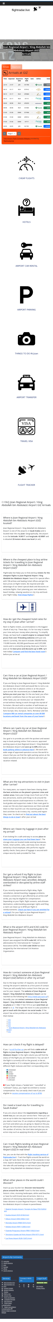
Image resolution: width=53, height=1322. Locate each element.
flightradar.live (9, 141)
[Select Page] (12, 133)
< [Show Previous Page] (4, 134)
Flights (6, 1295)
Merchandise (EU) (9, 1286)
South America (8, 1266)
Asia (4, 1268)
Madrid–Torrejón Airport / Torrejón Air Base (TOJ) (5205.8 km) (25, 1213)
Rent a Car (7, 1297)
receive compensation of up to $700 (27, 1096)
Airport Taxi (7, 1299)
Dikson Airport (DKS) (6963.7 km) (16, 1222)
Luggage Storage (9, 1303)
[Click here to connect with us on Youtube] (23, 1288)
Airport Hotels (8, 1291)
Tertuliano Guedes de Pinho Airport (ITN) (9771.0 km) (24, 1238)
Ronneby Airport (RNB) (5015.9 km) (17, 1226)
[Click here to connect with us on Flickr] (28, 1288)
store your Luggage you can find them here (22, 842)
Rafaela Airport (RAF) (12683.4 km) (17, 1230)
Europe (5, 1270)
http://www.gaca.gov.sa (38, 1000)
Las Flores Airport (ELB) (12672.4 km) (18, 1242)
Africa (5, 1272)
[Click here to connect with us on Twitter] (33, 1288)
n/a (9, 1023)
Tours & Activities (9, 1301)
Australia (6, 1264)
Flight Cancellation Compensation (9, 1311)
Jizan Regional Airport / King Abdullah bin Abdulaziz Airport (26, 1032)
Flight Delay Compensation (7, 1307)
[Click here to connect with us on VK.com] (33, 1290)
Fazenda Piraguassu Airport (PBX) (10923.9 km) (21, 1234)
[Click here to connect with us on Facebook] (19, 1288)
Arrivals (6, 67)
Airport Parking (9, 1293)
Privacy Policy (40, 1291)
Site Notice (39, 1289)
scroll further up (16, 1052)
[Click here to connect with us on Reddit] (28, 1290)
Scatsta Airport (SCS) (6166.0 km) (16, 1218)
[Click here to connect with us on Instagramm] (19, 1290)
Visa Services (8, 1304)
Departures (16, 67)
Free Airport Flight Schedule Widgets (17, 139)
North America (8, 1274)
